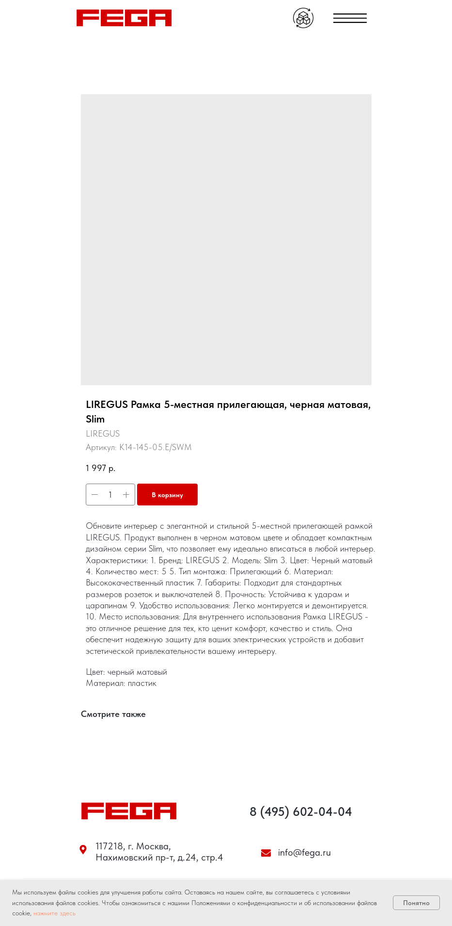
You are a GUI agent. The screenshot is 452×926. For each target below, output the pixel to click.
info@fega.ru (304, 852)
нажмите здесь (54, 913)
